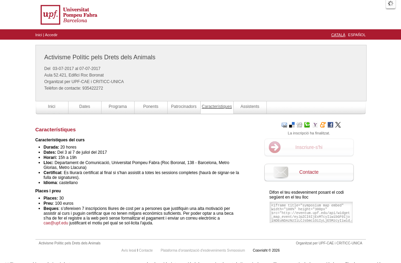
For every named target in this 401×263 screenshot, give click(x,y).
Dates (84, 106)
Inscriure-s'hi (309, 147)
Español (357, 35)
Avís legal (129, 250)
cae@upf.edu (56, 223)
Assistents (250, 106)
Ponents (150, 106)
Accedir (51, 35)
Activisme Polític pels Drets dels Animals (100, 57)
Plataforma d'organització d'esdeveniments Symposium (203, 250)
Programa (118, 106)
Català (338, 35)
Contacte (308, 172)
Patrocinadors (184, 106)
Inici (38, 35)
